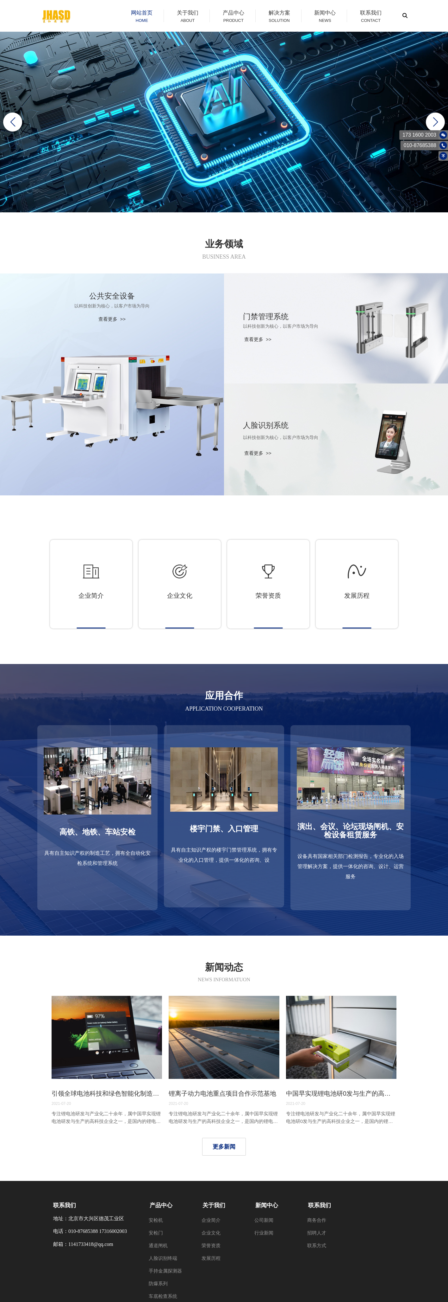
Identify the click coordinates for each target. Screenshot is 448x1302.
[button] (435, 122)
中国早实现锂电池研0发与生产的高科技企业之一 (341, 1093)
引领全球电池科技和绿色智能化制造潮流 (107, 1093)
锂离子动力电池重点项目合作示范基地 (222, 1093)
